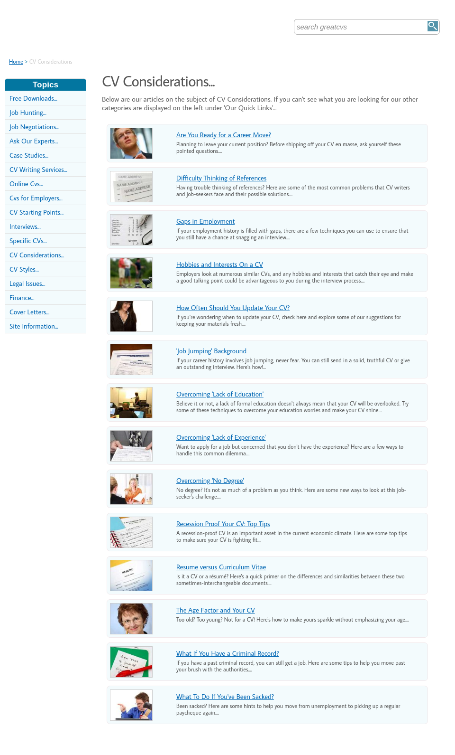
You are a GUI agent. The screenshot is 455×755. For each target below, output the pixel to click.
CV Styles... (24, 269)
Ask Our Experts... (33, 140)
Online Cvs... (26, 183)
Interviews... (25, 226)
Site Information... (33, 325)
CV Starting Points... (36, 212)
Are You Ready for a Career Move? (223, 134)
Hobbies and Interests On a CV (219, 264)
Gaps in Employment (205, 221)
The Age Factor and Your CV (215, 609)
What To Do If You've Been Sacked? (225, 696)
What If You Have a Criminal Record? (227, 653)
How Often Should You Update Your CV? (233, 307)
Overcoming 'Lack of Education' (220, 393)
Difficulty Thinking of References (221, 177)
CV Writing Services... (38, 169)
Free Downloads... (33, 98)
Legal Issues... (27, 283)
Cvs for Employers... (36, 197)
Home (16, 61)
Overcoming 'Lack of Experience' (221, 437)
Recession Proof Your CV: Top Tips (223, 523)
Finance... (22, 297)
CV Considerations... (36, 254)
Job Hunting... (27, 112)
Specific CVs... (28, 240)
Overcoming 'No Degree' (210, 480)
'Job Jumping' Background (211, 350)
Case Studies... (28, 155)
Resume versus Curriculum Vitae (221, 566)
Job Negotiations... (34, 126)
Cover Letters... (29, 311)
